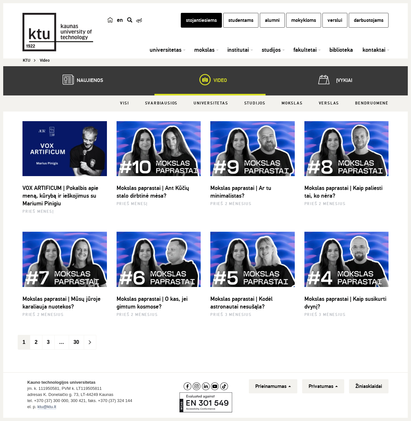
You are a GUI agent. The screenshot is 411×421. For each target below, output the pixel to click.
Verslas (329, 103)
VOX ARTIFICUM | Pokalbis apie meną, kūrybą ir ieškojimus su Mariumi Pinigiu (60, 195)
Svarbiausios (161, 103)
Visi (124, 103)
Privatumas (323, 386)
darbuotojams (368, 20)
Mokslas (292, 103)
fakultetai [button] (305, 49)
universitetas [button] (165, 49)
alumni (272, 20)
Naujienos (79, 80)
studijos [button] (271, 49)
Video (210, 80)
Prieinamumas (273, 386)
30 (76, 342)
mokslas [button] (204, 49)
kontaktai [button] (374, 49)
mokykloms (303, 20)
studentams (240, 20)
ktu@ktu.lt (47, 406)
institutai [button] (238, 49)
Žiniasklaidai (368, 386)
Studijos (255, 103)
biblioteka (341, 49)
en (120, 19)
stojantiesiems (201, 20)
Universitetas (211, 103)
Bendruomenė (372, 103)
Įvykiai (334, 80)
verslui (335, 20)
